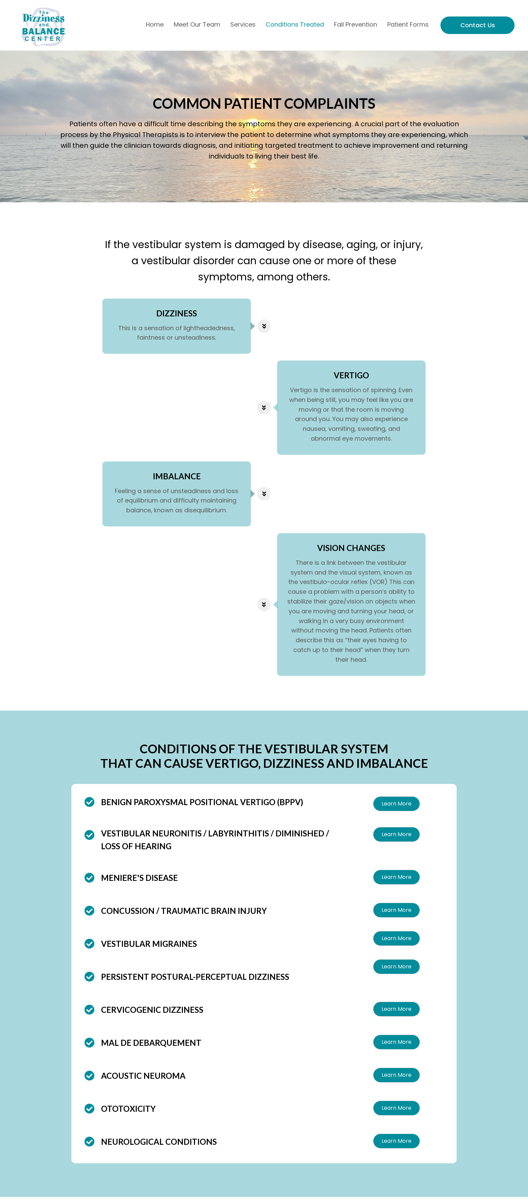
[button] (396, 809)
